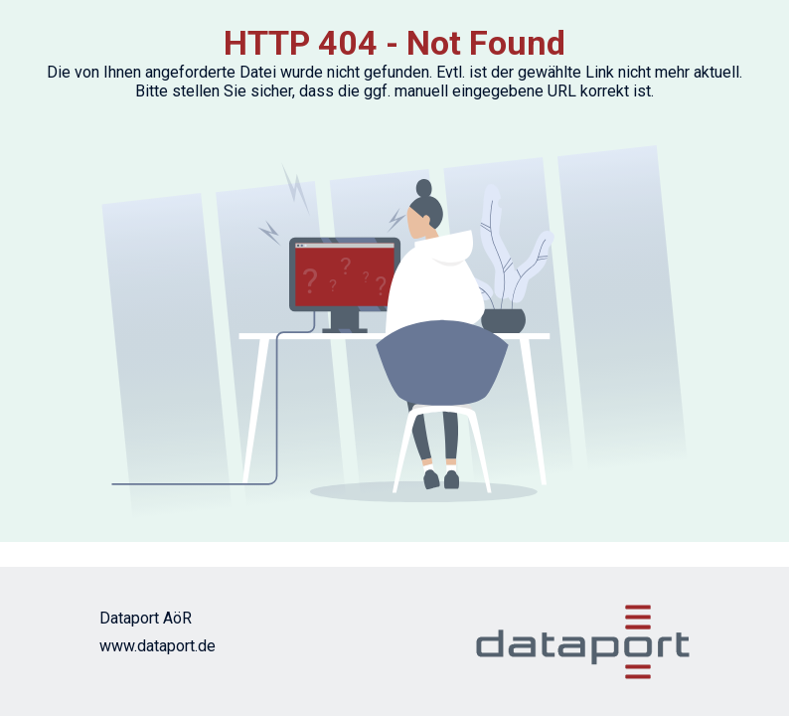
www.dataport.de (157, 645)
